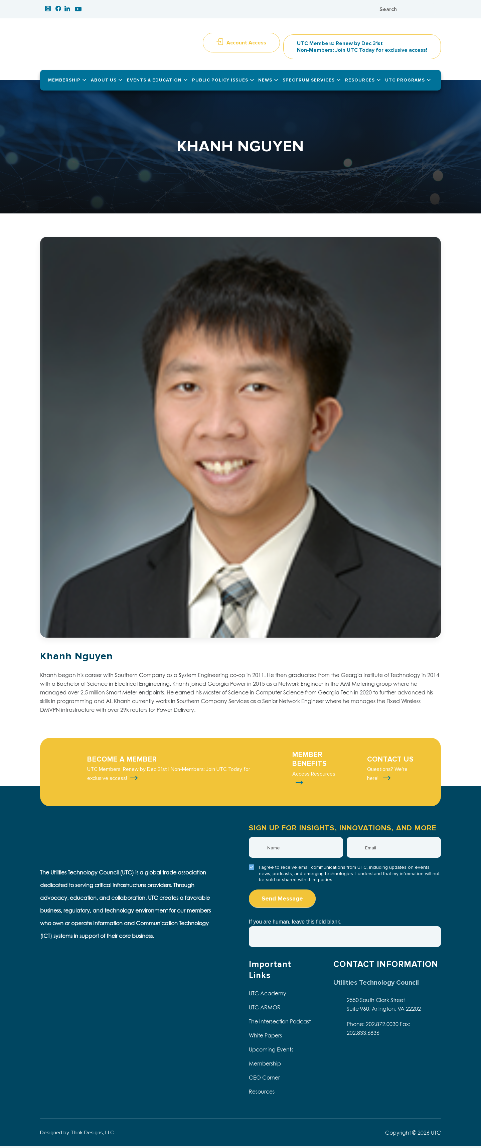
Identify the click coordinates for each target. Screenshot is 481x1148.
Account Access (246, 44)
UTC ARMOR (265, 1009)
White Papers (265, 1037)
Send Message (282, 900)
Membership (265, 1065)
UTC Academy (267, 995)
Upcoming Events (271, 1051)
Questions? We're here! (387, 776)
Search (429, 9)
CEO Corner (264, 1079)
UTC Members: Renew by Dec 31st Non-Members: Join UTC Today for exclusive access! (362, 48)
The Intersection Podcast (280, 1023)
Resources (262, 1093)
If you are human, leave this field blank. (295, 924)
